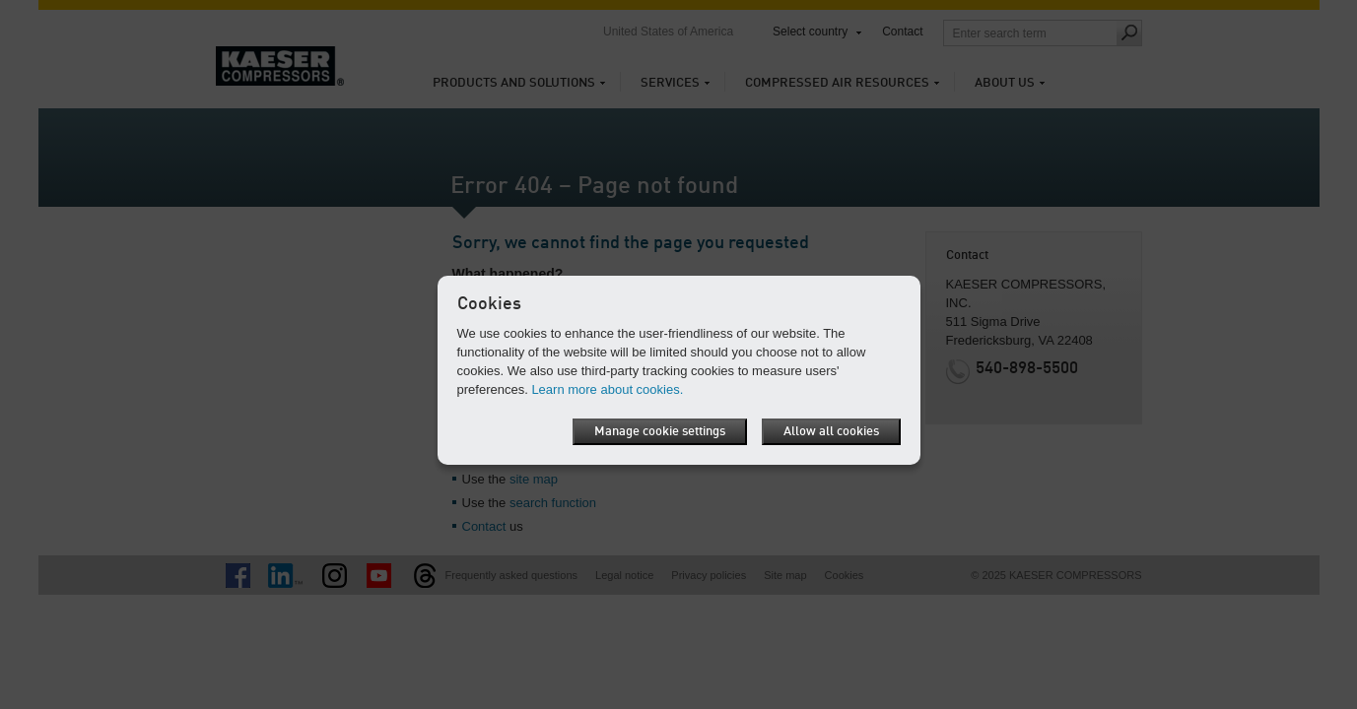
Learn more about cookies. (607, 389)
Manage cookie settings (659, 431)
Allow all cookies (831, 431)
